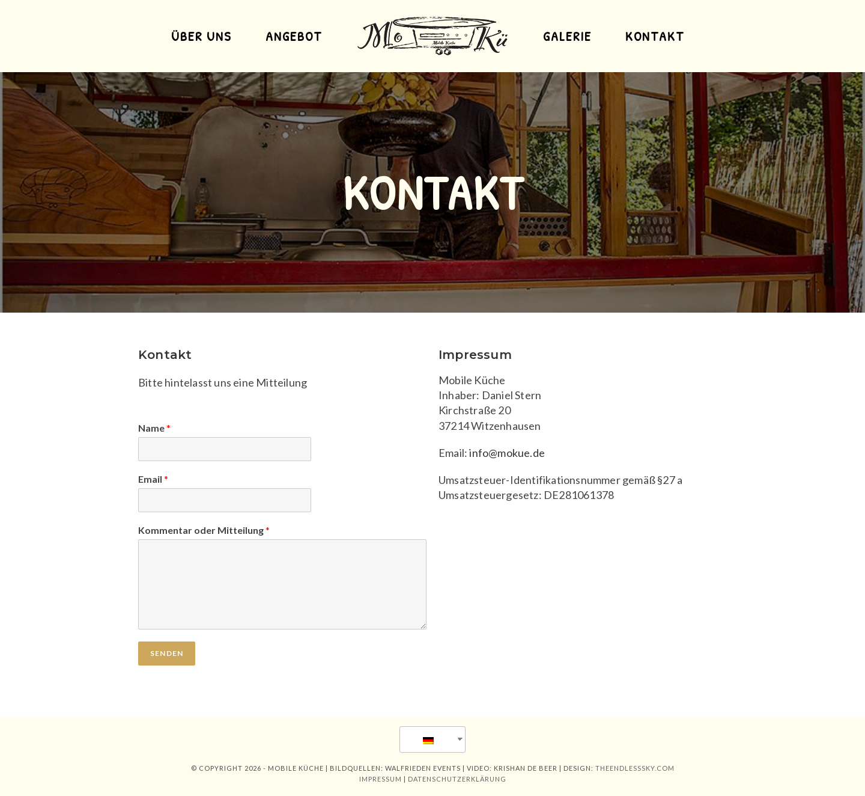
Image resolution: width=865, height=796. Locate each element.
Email (153, 479)
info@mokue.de (507, 452)
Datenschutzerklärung (457, 779)
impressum (380, 779)
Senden (166, 653)
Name (154, 427)
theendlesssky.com (635, 768)
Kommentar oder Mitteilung (204, 530)
